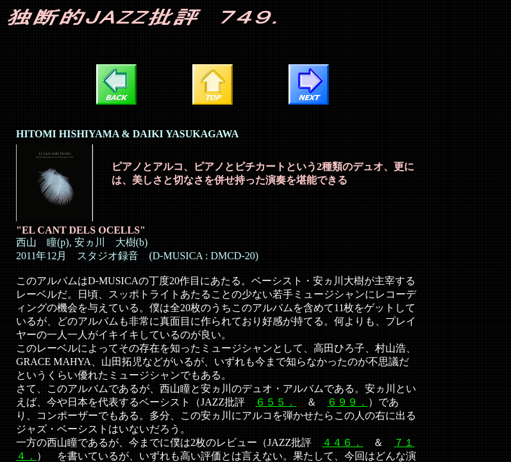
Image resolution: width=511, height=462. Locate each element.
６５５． (275, 402)
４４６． (342, 442)
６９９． (347, 402)
